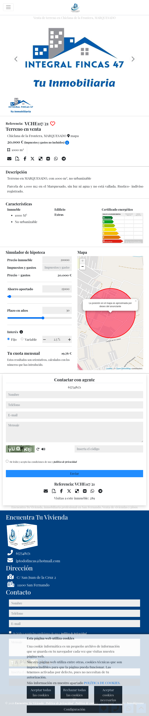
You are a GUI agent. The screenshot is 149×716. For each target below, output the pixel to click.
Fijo (14, 339)
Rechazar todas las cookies (74, 692)
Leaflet (109, 368)
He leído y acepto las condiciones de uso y (43, 461)
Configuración (74, 709)
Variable (31, 339)
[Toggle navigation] (8, 7)
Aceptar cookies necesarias (108, 695)
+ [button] (82, 261)
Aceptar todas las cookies (41, 692)
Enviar (74, 473)
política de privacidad (65, 461)
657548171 (74, 387)
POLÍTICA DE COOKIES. (102, 683)
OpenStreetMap (123, 368)
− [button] (82, 267)
